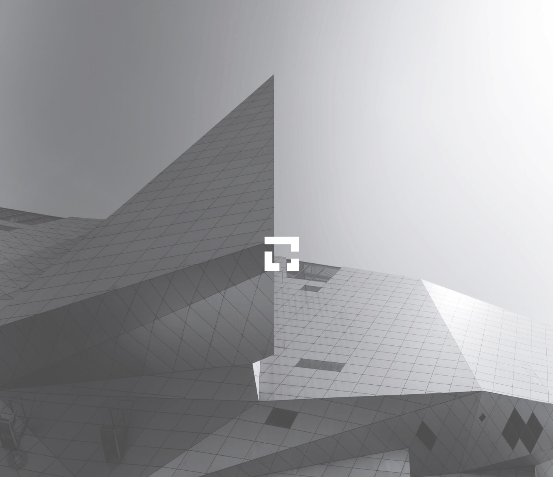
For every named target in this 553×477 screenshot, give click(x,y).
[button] (17, 459)
